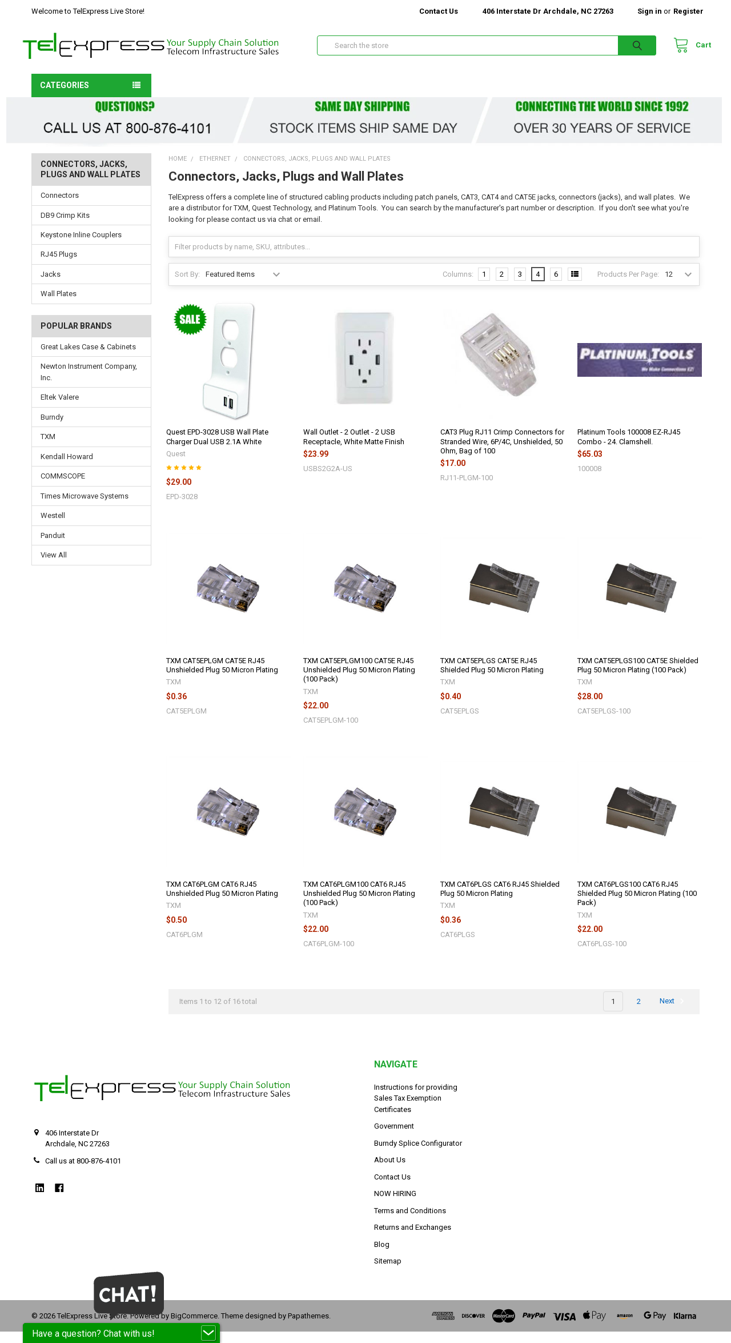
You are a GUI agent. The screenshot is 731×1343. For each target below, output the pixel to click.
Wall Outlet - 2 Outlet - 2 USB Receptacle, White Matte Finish (353, 448)
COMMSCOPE (63, 487)
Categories (64, 96)
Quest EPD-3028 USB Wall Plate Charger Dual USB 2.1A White (217, 448)
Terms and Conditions (410, 1222)
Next (674, 1012)
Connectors (60, 206)
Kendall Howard (67, 468)
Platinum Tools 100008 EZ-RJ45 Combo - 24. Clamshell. (628, 448)
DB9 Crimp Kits (65, 226)
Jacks (51, 285)
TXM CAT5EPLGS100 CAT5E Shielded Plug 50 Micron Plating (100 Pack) (637, 677)
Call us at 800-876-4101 (83, 1172)
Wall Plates (59, 305)
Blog (381, 1256)
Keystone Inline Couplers (81, 246)
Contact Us (438, 11)
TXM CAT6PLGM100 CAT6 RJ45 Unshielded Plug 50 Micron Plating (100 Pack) (359, 905)
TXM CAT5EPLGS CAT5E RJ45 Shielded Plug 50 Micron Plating (492, 677)
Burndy (52, 428)
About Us (389, 1171)
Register (688, 11)
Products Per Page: (628, 285)
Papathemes (308, 1327)
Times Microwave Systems (84, 507)
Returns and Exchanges (412, 1238)
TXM (48, 448)
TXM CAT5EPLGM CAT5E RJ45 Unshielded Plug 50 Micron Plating (222, 677)
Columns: (458, 285)
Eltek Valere (60, 408)
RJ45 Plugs (59, 265)
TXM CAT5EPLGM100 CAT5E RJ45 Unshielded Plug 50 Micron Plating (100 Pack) (359, 681)
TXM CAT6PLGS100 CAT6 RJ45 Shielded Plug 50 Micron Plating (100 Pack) (637, 905)
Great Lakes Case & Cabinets (88, 358)
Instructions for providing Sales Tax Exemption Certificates (415, 1109)
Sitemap (387, 1272)
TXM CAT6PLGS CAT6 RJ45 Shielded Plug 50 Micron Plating (500, 900)
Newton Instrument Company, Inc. (89, 383)
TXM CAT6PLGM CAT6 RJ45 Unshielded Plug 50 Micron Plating (222, 900)
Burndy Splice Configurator (418, 1154)
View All (54, 566)
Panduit (53, 547)
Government (394, 1137)
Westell (53, 527)
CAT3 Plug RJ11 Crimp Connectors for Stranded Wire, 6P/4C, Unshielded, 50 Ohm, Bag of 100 (502, 453)
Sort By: (187, 285)
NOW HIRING (395, 1205)
